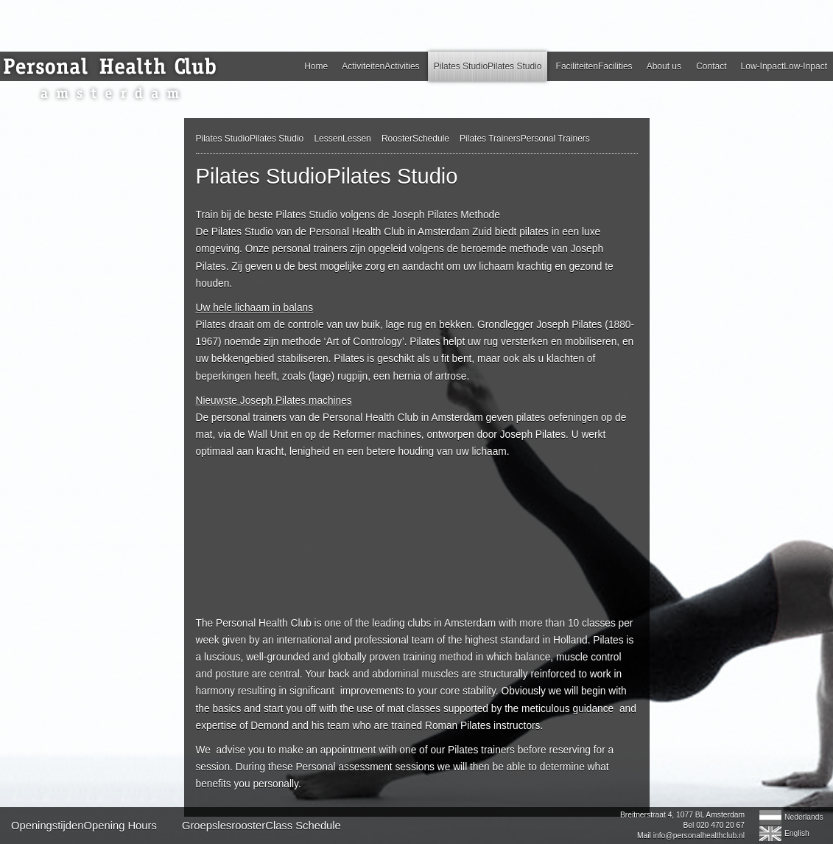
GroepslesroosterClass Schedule (261, 825)
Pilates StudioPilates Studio (488, 66)
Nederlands (803, 817)
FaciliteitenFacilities (594, 66)
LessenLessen (342, 138)
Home (316, 66)
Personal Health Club (114, 79)
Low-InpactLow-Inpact (784, 66)
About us (664, 66)
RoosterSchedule (415, 138)
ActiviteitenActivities (380, 66)
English (796, 833)
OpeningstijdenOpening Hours (84, 825)
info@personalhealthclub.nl (699, 835)
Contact (711, 66)
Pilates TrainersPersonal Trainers (525, 138)
